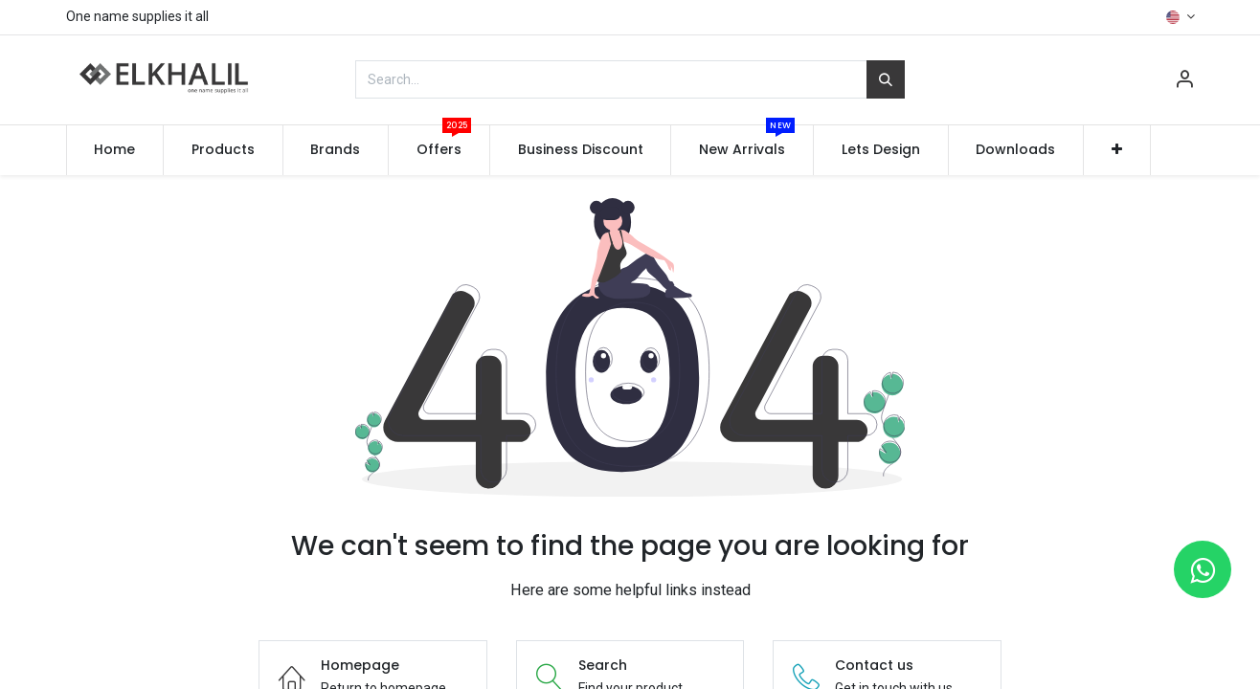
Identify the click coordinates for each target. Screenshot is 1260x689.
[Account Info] (1184, 81)
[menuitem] (115, 150)
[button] (1117, 150)
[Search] (885, 79)
